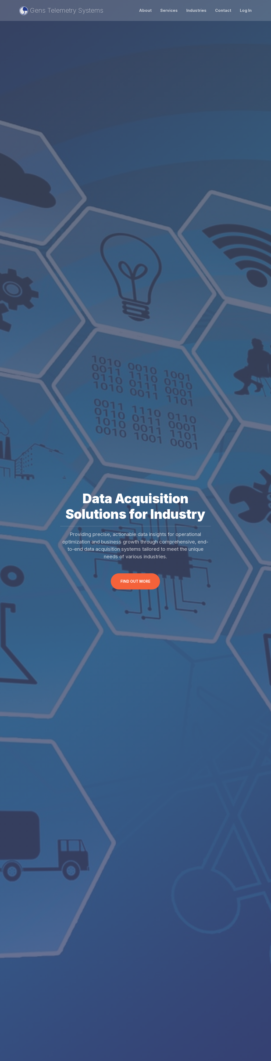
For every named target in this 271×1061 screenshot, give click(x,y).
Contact (223, 10)
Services (169, 10)
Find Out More (135, 581)
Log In (246, 10)
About (145, 10)
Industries (196, 10)
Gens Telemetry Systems (61, 10)
